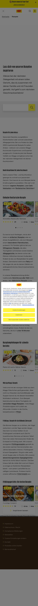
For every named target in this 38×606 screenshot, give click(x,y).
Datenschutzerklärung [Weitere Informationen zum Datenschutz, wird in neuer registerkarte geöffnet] (28, 305)
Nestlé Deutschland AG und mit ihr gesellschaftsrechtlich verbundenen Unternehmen (17, 291)
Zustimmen (19, 315)
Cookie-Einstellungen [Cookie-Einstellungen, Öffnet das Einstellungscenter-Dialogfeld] (19, 310)
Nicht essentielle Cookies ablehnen (19, 319)
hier (10, 303)
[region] (19, 303)
